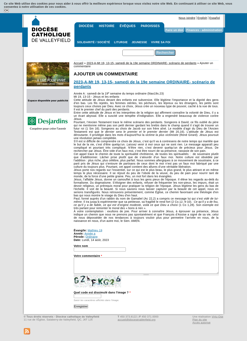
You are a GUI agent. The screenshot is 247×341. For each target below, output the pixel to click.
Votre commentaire (88, 255)
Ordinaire (92, 236)
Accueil (78, 63)
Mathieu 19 (95, 230)
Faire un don (174, 30)
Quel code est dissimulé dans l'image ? (102, 292)
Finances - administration (204, 30)
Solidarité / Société (93, 42)
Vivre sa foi (160, 42)
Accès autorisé (201, 322)
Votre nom (81, 245)
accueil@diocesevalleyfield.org (137, 319)
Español (214, 17)
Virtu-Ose (217, 316)
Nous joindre (187, 17)
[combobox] (138, 53)
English (202, 17)
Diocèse (86, 26)
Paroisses (150, 26)
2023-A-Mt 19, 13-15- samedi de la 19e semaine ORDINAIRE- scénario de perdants (141, 63)
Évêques (128, 26)
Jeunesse (139, 42)
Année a (90, 233)
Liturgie (121, 42)
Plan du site (199, 319)
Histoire (106, 26)
